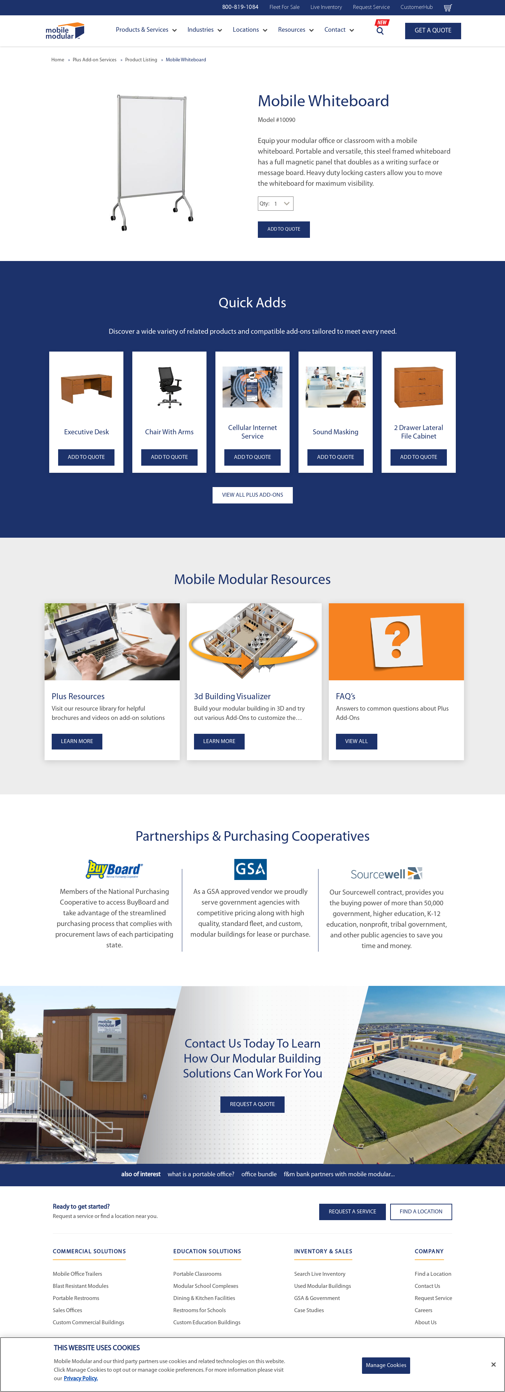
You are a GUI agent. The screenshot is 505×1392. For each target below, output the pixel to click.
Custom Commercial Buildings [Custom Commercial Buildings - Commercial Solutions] (88, 1323)
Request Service (371, 7)
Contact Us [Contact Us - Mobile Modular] (427, 1286)
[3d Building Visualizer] (254, 641)
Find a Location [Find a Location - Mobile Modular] (433, 1274)
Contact (339, 30)
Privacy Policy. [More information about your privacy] (81, 1379)
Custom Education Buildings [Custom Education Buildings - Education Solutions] (206, 1323)
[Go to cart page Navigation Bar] (448, 7)
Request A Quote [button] (252, 1104)
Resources (296, 30)
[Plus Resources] (112, 641)
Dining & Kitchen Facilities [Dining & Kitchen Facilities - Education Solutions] (204, 1298)
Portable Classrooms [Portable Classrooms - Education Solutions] (197, 1274)
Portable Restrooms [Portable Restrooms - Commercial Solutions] (76, 1298)
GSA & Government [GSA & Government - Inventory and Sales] (317, 1298)
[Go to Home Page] (65, 31)
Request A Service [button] (352, 1212)
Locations (250, 30)
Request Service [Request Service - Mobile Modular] (433, 1298)
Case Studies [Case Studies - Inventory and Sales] (309, 1311)
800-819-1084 (240, 7)
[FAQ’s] (396, 641)
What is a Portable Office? (201, 1174)
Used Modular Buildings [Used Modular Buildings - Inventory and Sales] (322, 1286)
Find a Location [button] (421, 1212)
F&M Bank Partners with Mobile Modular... (339, 1174)
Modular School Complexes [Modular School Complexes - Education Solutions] (205, 1286)
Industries (205, 30)
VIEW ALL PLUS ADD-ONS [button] (252, 495)
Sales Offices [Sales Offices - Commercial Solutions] (67, 1311)
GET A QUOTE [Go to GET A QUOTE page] (433, 30)
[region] (252, 1364)
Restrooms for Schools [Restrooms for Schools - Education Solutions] (199, 1311)
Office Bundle (259, 1174)
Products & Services (146, 30)
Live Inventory (326, 7)
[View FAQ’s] (396, 720)
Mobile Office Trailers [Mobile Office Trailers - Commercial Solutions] (77, 1274)
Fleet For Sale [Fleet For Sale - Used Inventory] (285, 7)
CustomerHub (417, 7)
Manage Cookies (386, 1365)
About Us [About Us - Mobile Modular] (426, 1323)
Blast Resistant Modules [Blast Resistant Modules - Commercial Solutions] (80, 1286)
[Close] (493, 1364)
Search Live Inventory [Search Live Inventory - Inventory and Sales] (320, 1274)
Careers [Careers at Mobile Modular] (423, 1311)
